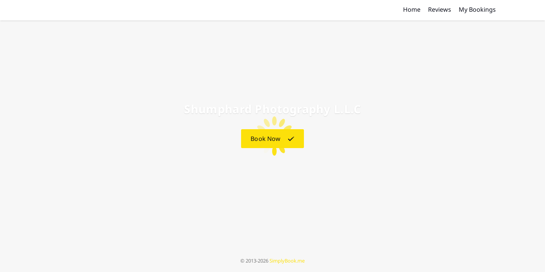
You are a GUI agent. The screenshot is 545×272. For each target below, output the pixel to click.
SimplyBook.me (287, 260)
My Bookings (477, 9)
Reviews (439, 9)
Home (411, 9)
